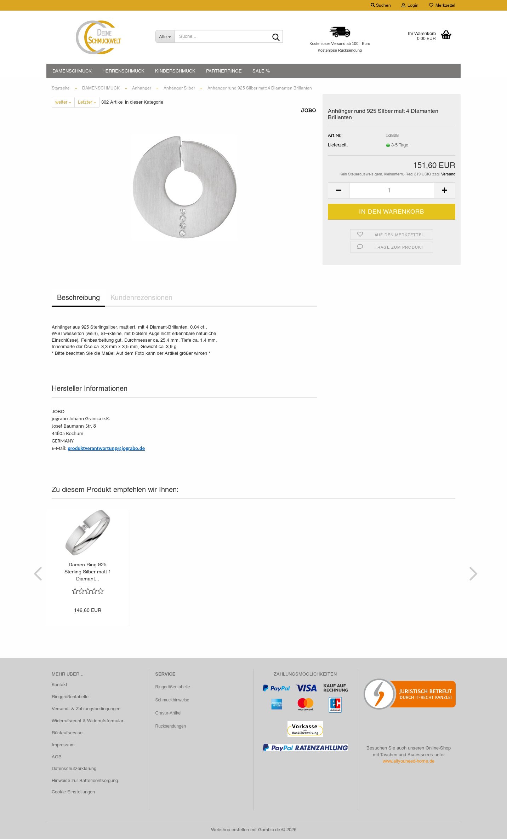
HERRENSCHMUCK (123, 71)
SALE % (261, 71)
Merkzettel (442, 5)
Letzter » (87, 102)
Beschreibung (78, 297)
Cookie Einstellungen (73, 791)
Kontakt (59, 684)
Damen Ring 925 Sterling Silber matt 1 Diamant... (87, 571)
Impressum (63, 744)
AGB (57, 756)
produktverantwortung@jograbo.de (106, 448)
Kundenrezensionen (141, 297)
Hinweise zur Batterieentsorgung (85, 780)
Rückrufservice (67, 732)
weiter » (63, 102)
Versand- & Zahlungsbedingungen (86, 708)
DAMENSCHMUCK (72, 71)
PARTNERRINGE (224, 71)
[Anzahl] (391, 190)
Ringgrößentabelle (70, 696)
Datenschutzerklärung (74, 768)
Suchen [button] (381, 5)
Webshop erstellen (230, 829)
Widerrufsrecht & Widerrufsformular (87, 720)
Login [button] (409, 5)
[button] (338, 190)
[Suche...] (165, 36)
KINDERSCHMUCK (175, 71)
